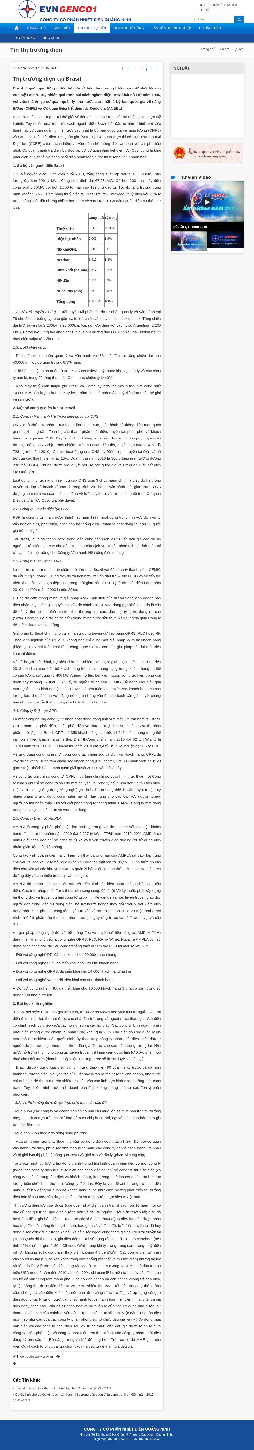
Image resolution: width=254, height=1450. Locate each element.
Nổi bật (181, 68)
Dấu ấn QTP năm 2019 (190, 227)
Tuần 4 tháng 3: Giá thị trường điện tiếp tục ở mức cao (62, 1388)
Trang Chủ (36, 28)
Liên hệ (205, 10)
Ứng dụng (52, 38)
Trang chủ (208, 49)
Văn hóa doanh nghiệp (171, 28)
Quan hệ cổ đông (128, 28)
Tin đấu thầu (209, 28)
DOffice (232, 5)
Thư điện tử (215, 5)
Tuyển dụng (24, 38)
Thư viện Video (194, 177)
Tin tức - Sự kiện (92, 28)
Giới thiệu (61, 28)
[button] (207, 202)
